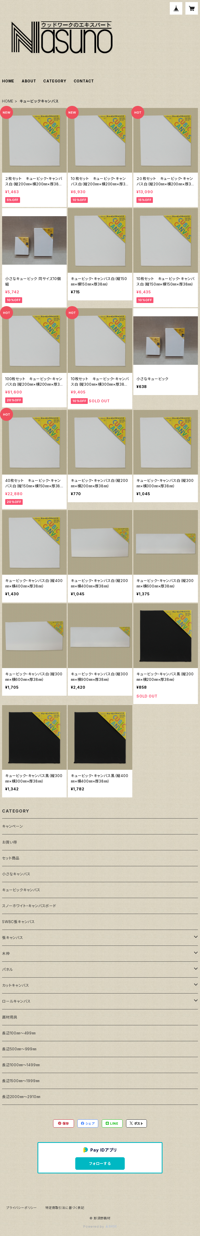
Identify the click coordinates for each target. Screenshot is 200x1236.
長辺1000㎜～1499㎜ (21, 1065)
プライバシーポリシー (21, 1208)
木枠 (6, 953)
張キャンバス (12, 937)
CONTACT (84, 81)
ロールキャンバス (16, 1001)
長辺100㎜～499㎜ (19, 1033)
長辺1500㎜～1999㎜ (20, 1081)
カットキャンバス (15, 985)
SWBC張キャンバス (18, 921)
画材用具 (9, 1017)
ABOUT (29, 81)
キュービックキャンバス (21, 890)
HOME (8, 81)
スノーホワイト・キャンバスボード (29, 906)
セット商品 (11, 858)
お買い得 (9, 842)
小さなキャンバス (16, 874)
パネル (7, 969)
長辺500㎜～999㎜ (19, 1049)
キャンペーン (12, 826)
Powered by (100, 1226)
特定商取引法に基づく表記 (64, 1208)
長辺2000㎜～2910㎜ (21, 1096)
